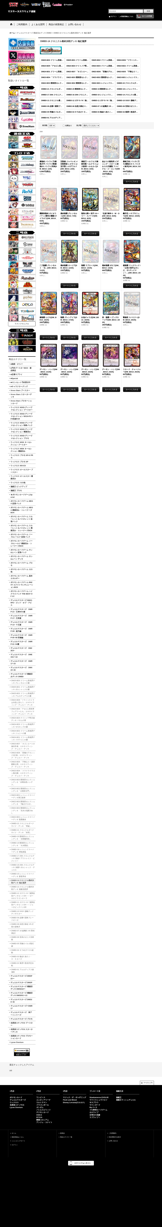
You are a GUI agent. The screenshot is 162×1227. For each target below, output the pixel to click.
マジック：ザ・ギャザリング (74, 1097)
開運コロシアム (42, 1120)
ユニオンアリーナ (43, 1100)
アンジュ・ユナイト (44, 1122)
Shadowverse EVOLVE (99, 1097)
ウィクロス (14, 1102)
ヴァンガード (94, 1105)
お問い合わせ (113, 1141)
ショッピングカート (18, 1141)
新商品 (62, 1133)
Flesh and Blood (70, 1100)
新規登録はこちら (127, 16)
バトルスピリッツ (43, 1110)
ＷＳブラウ (93, 1102)
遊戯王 (118, 1097)
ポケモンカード (16, 1097)
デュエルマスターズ (18, 1100)
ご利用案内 (112, 1133)
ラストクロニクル (22, 324)
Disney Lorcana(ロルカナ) (73, 1102)
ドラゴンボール (42, 1105)
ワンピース (40, 1097)
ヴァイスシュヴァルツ (98, 1100)
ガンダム (39, 1107)
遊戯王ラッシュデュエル (126, 1100)
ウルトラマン (41, 1102)
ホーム (14, 1133)
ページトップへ (148, 1083)
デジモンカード (42, 1112)
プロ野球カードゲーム (98, 1110)
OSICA (39, 1115)
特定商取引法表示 (115, 1137)
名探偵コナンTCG (17, 1105)
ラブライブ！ (94, 1117)
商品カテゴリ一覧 (66, 1137)
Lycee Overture (16, 1107)
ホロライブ (93, 1112)
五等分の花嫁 (94, 1115)
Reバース (93, 1107)
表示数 (45, 125)
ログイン (114, 16)
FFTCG (39, 1117)
